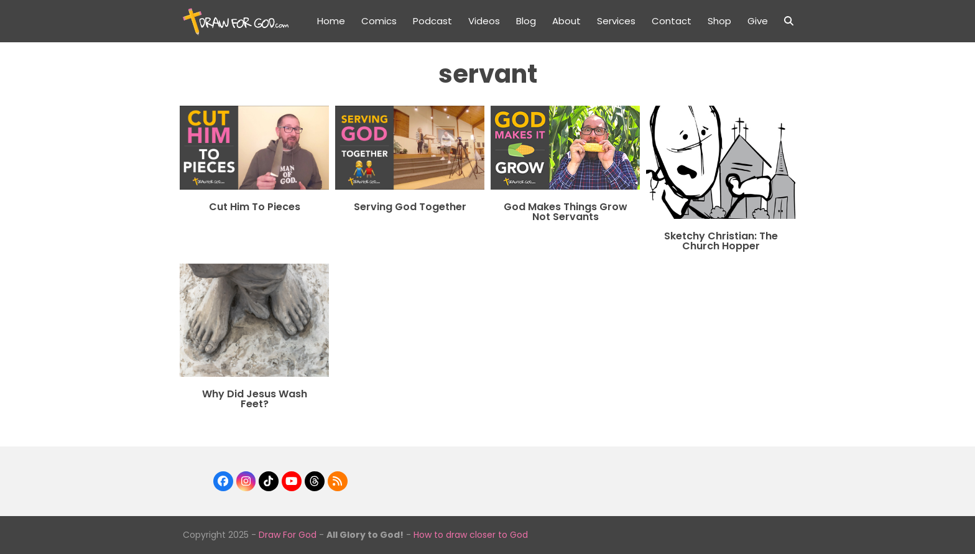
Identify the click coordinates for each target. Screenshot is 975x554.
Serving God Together (410, 207)
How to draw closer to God (471, 535)
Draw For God (288, 535)
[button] (789, 21)
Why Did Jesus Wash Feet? (254, 399)
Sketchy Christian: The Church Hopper (721, 241)
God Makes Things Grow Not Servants (565, 212)
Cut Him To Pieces (254, 207)
